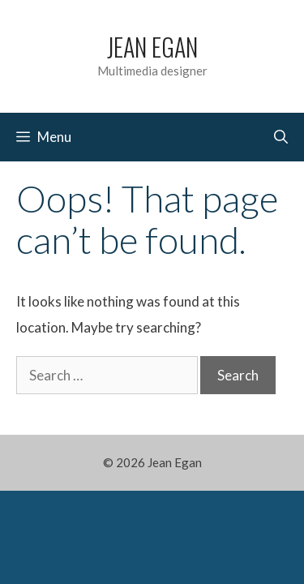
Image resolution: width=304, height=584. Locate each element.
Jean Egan (152, 46)
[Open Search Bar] (281, 137)
